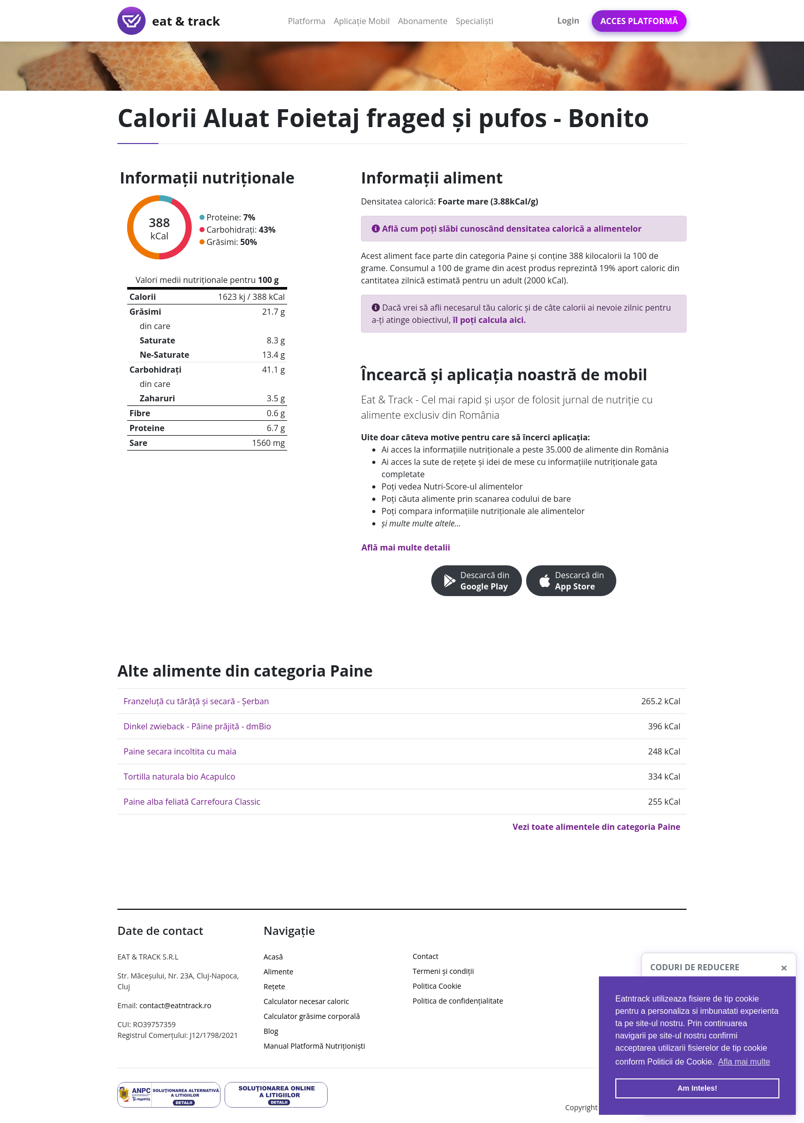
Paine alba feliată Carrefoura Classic (192, 801)
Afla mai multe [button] (744, 1061)
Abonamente (423, 21)
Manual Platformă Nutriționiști (314, 1046)
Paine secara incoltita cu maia (180, 751)
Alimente (278, 971)
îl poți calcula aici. (489, 319)
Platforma (309, 20)
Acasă (273, 957)
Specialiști (475, 21)
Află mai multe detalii (405, 547)
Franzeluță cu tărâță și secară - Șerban (196, 701)
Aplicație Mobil (364, 20)
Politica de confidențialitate (458, 1001)
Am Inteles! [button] (697, 1088)
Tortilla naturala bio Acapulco (179, 776)
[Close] (784, 968)
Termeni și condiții (443, 971)
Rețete (274, 986)
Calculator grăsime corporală (312, 1016)
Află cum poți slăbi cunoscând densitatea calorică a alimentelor (506, 228)
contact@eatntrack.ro (175, 1005)
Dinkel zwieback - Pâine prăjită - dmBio (197, 726)
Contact (425, 956)
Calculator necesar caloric (306, 1001)
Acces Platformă (639, 21)
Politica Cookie (437, 986)
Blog (271, 1031)
